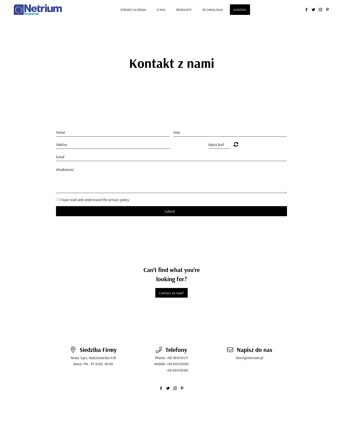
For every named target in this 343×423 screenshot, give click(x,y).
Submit (169, 211)
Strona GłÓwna (133, 9)
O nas (161, 9)
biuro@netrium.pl (249, 357)
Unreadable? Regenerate (236, 144)
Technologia (212, 9)
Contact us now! (171, 292)
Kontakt (240, 9)
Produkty (184, 9)
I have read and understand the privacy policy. (95, 199)
